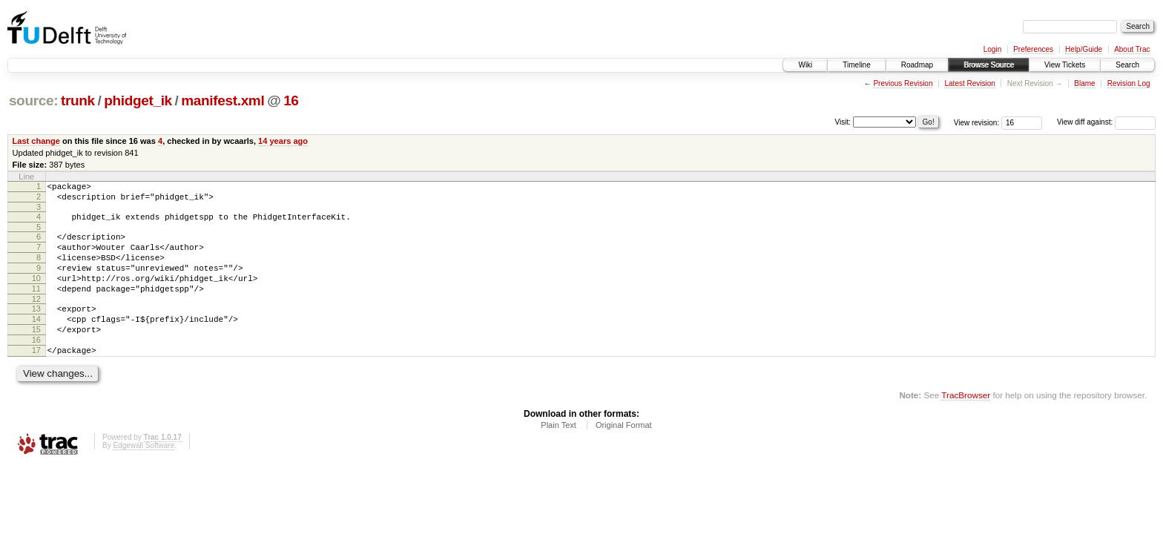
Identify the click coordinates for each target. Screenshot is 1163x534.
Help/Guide (1083, 49)
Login (992, 49)
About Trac (1132, 49)
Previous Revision (902, 83)
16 (290, 100)
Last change (36, 140)
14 (36, 341)
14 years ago (283, 140)
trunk (78, 100)
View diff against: (1106, 122)
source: (33, 100)
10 (36, 293)
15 (36, 353)
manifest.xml (222, 100)
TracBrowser (965, 426)
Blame (1084, 83)
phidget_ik (138, 100)
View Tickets (1064, 65)
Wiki (805, 65)
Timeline (856, 65)
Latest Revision (969, 83)
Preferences (1033, 49)
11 (36, 306)
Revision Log (1128, 83)
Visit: (843, 121)
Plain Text (558, 456)
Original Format (624, 456)
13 (36, 328)
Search (1127, 65)
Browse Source (988, 65)
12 (36, 318)
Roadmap (917, 65)
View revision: (977, 122)
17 (36, 379)
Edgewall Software (143, 476)
